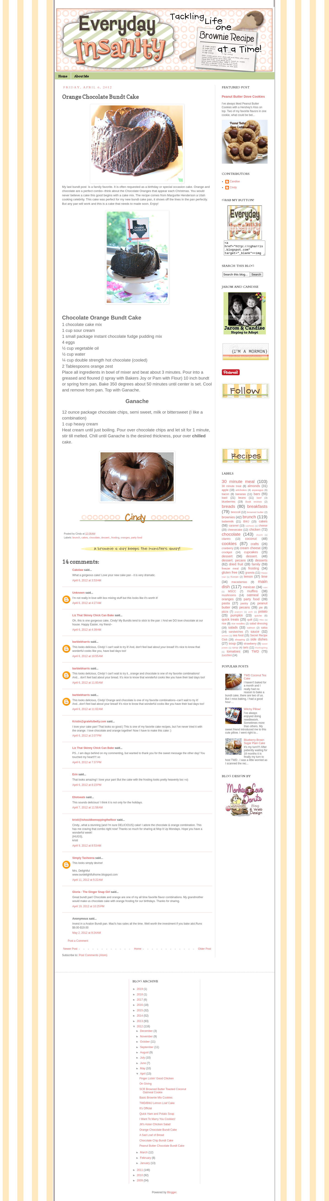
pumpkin (237, 618)
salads (233, 630)
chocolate (94, 537)
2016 (140, 1005)
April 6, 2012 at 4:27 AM (86, 603)
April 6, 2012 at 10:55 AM (87, 656)
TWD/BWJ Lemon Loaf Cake (157, 1103)
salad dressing (258, 626)
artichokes (241, 492)
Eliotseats (78, 797)
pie (261, 610)
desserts (261, 563)
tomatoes (233, 654)
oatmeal (252, 598)
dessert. (105, 537)
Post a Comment (78, 940)
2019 (140, 989)
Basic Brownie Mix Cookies (155, 1097)
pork (250, 614)
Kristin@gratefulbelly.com (89, 721)
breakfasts (257, 509)
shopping (240, 642)
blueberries (228, 504)
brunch (76, 537)
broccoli (235, 515)
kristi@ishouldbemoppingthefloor (94, 819)
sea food (238, 638)
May (143, 1068)
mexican (249, 590)
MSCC (232, 594)
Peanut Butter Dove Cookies (243, 96)
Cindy (233, 187)
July (143, 1057)
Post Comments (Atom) (93, 955)
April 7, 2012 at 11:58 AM (87, 807)
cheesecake (235, 532)
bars (257, 496)
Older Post (204, 948)
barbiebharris (81, 641)
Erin (75, 774)
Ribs (261, 622)
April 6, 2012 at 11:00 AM (87, 682)
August (144, 1052)
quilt (249, 622)
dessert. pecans (234, 563)
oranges (125, 537)
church (259, 537)
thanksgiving (261, 650)
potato (263, 614)
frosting (115, 537)
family (256, 567)
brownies (228, 520)
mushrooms (229, 598)
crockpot (227, 555)
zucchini (227, 658)
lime (264, 579)
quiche (258, 618)
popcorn (239, 614)
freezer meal (230, 571)
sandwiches (236, 634)
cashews (250, 528)
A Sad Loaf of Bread (151, 1135)
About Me (81, 76)
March (144, 1152)
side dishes (258, 642)
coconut (251, 541)
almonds (254, 488)
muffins (252, 594)
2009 (140, 1180)
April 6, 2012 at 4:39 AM (86, 629)
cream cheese (250, 551)
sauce (255, 634)
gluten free (230, 575)
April (143, 1073)
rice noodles (238, 626)
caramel (234, 528)
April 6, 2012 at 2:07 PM (86, 735)
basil (225, 500)
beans (242, 500)
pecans (244, 610)
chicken (254, 532)
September (147, 1047)
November (147, 1036)
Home (62, 76)
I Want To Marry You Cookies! (157, 1119)
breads (228, 509)
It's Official (145, 1108)
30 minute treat (231, 488)
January (145, 1163)
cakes (84, 537)
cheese (263, 528)
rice (224, 626)
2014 (140, 1015)
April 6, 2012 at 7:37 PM (86, 762)
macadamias (239, 584)
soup (232, 646)
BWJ (246, 524)
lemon (248, 579)
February (146, 1157)
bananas (240, 496)
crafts (255, 546)
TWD (255, 654)
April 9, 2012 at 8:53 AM (86, 845)
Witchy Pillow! (252, 711)
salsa (264, 630)
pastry (244, 606)
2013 (140, 1021)
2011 (140, 1170)
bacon (225, 496)
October (145, 1041)
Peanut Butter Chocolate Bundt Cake (161, 1145)
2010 (140, 1175)
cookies (229, 546)
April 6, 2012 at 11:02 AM (87, 709)
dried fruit (236, 567)
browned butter (255, 515)
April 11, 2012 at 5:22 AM (87, 879)
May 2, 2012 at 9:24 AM (86, 932)
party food (136, 537)
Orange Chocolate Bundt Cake (158, 1129)
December (147, 1031)
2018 (140, 994)
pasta (226, 606)
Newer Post (70, 948)
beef (259, 500)
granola (250, 575)
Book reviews (253, 504)
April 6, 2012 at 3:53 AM (86, 580)
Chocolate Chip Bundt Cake (156, 1140)
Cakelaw (77, 570)
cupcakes (251, 555)
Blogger (171, 1192)
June (143, 1063)
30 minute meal (238, 484)
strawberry (250, 646)
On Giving (145, 1083)
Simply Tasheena (83, 858)
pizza (225, 614)
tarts (245, 650)
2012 (140, 1026)
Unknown (78, 592)
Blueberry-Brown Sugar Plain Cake (254, 744)
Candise (235, 181)
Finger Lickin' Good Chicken (156, 1078)
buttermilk (228, 524)
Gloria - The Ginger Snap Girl (91, 892)
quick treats (230, 622)
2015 (140, 1010)
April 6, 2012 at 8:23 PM (86, 785)
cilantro (226, 541)
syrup (235, 650)
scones (225, 638)
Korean (235, 579)
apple (225, 492)
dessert (227, 559)
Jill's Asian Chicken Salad (154, 1124)
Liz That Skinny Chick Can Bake (93, 615)
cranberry (227, 551)
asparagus (257, 492)
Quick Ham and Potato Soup (156, 1113)
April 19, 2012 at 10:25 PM (88, 906)
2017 (140, 999)
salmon (251, 630)
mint (265, 590)
